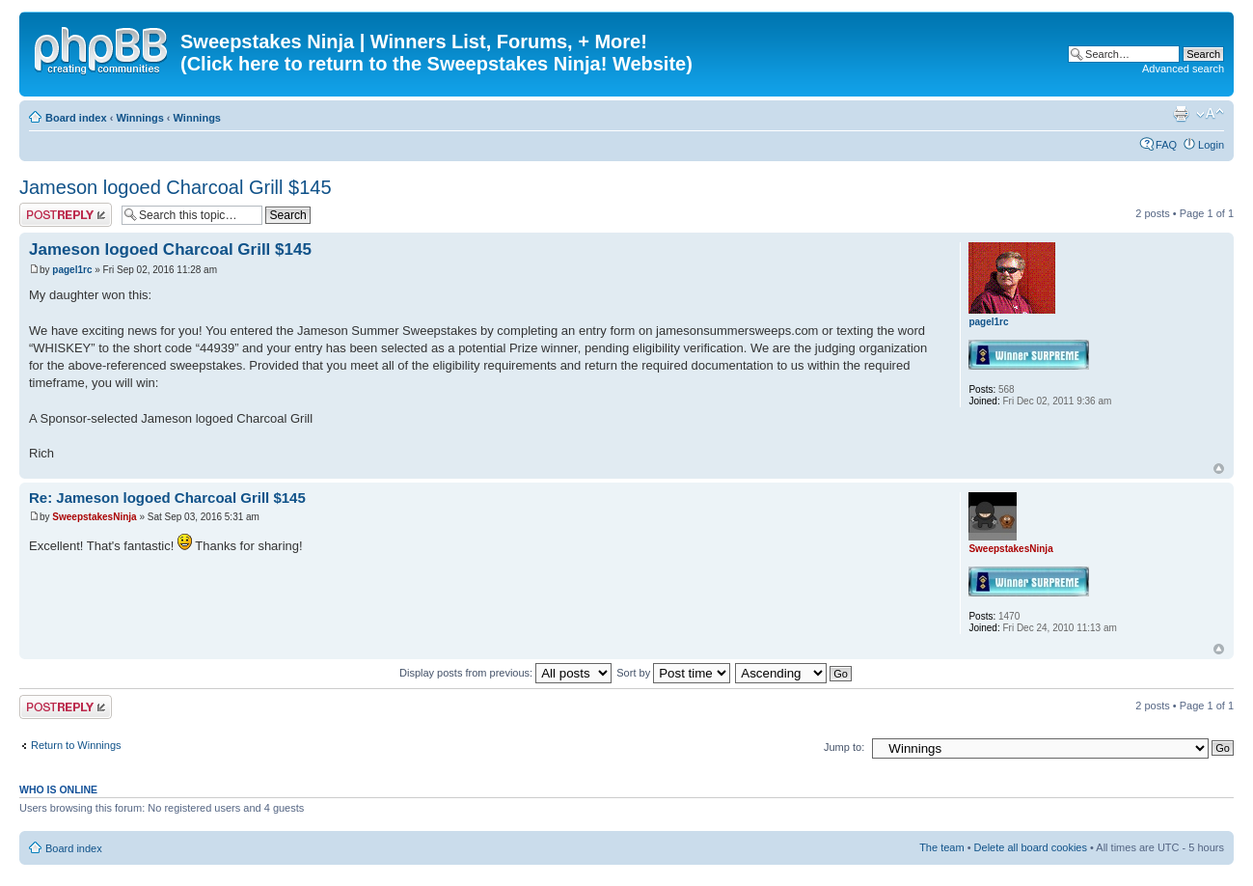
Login (1211, 145)
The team (941, 847)
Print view (1180, 114)
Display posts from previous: (505, 672)
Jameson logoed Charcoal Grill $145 (175, 187)
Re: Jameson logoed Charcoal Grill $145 (167, 497)
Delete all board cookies (1030, 847)
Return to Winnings (76, 745)
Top (1218, 468)
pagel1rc (72, 269)
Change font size (1210, 114)
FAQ (1166, 145)
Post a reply (65, 215)
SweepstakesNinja (94, 517)
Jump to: (844, 747)
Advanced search (1183, 68)
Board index (76, 118)
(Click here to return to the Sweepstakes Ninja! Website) (436, 63)
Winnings (139, 118)
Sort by (673, 672)
